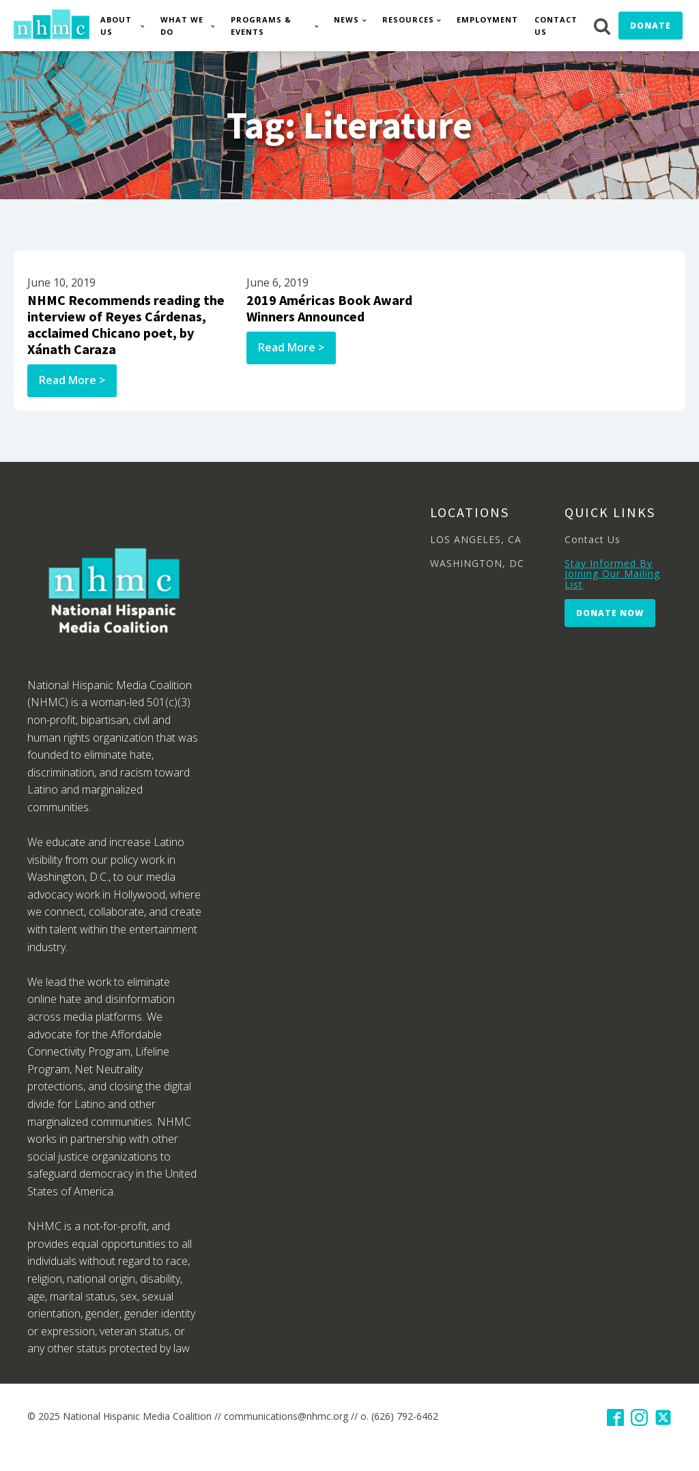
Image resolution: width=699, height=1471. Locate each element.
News (346, 19)
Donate (650, 25)
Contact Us (555, 25)
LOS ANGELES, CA (476, 539)
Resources (408, 19)
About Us (116, 25)
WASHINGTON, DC (477, 563)
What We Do (181, 25)
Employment (487, 19)
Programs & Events (261, 25)
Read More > (72, 380)
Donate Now (610, 613)
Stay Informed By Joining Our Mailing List (612, 573)
